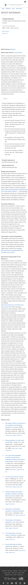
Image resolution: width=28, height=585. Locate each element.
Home (3, 8)
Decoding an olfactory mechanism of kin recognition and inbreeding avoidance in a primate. (15, 425)
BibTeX (10, 435)
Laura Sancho (18, 52)
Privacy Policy (7, 573)
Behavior (13, 49)
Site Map (14, 573)
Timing (5, 98)
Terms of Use (22, 571)
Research (8, 8)
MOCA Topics (19, 8)
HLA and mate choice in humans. (14, 476)
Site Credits (21, 573)
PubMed (7, 435)
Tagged (14, 435)
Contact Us (20, 574)
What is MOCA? (5, 31)
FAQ (14, 574)
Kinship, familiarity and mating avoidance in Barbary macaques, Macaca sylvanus (14, 493)
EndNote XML (19, 435)
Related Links (8, 574)
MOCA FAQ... (5, 33)
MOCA (13, 8)
